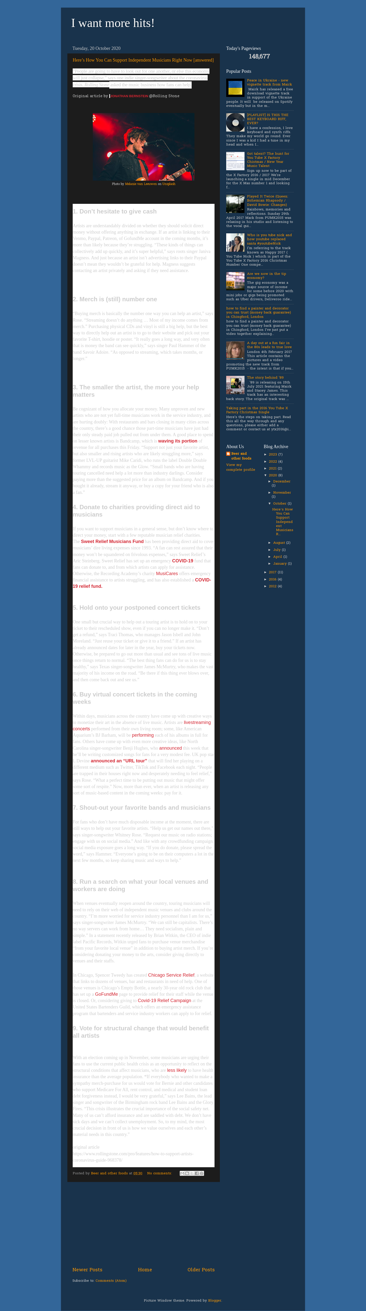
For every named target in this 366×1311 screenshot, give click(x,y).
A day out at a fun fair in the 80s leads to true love (269, 345)
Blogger (214, 1300)
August (279, 543)
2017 (273, 572)
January (280, 563)
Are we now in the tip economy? (266, 276)
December (282, 481)
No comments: (160, 1173)
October (280, 503)
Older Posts (201, 1270)
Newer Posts (87, 1270)
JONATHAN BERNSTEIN (129, 96)
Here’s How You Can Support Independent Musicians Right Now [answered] (143, 60)
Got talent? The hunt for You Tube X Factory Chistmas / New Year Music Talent (268, 160)
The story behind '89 (265, 377)
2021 (273, 468)
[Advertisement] (143, 1224)
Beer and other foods (241, 456)
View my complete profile (240, 468)
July (277, 550)
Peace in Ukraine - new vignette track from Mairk (269, 82)
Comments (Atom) (111, 1281)
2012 (273, 586)
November (282, 492)
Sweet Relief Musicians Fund (112, 541)
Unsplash (168, 184)
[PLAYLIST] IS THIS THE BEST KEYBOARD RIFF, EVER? (267, 119)
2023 (273, 454)
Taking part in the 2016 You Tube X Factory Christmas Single (257, 410)
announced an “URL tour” (119, 760)
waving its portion (177, 441)
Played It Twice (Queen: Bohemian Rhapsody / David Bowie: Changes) (267, 200)
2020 (273, 475)
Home (145, 1270)
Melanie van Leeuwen (141, 184)
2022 (273, 461)
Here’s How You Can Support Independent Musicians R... (282, 522)
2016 (273, 579)
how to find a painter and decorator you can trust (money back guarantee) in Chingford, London (258, 312)
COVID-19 (182, 560)
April (278, 557)
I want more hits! (113, 23)
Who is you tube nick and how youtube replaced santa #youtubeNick (269, 239)
